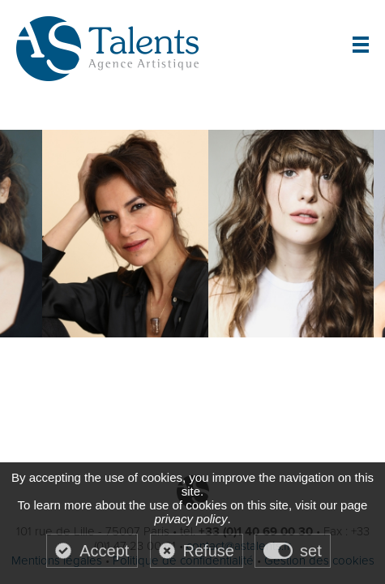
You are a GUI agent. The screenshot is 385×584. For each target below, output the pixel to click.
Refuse (208, 551)
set (311, 551)
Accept (104, 551)
